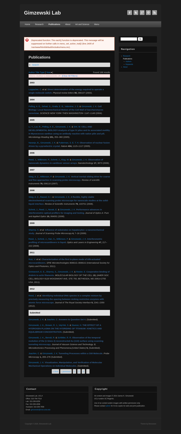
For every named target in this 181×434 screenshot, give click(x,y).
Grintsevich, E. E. (37, 271)
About (67, 24)
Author (32, 72)
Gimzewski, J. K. (89, 106)
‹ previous (66, 371)
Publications (54, 24)
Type (42, 72)
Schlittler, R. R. (65, 337)
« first (55, 371)
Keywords (129, 64)
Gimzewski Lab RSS (154, 12)
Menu (96, 24)
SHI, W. (77, 126)
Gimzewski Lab (45, 424)
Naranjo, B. (34, 142)
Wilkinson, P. (44, 159)
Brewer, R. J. (51, 325)
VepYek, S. (64, 325)
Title (37, 72)
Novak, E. (52, 209)
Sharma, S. (34, 230)
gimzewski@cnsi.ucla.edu (40, 410)
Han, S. (51, 239)
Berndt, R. (50, 337)
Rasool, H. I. (46, 197)
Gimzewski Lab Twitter (135, 12)
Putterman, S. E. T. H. (69, 142)
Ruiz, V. (32, 259)
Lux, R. (37, 126)
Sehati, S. (46, 106)
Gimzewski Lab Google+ (142, 12)
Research (39, 24)
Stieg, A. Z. (34, 176)
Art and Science (82, 24)
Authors (128, 61)
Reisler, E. (81, 271)
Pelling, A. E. (35, 106)
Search (35, 65)
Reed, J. (32, 159)
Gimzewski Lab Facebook (129, 12)
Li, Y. (31, 126)
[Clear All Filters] (69, 76)
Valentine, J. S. (72, 106)
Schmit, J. (55, 159)
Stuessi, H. (77, 325)
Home (27, 24)
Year (48, 72)
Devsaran (152, 424)
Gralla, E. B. (58, 106)
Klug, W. (65, 159)
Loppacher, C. (35, 89)
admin (108, 406)
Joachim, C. (52, 319)
